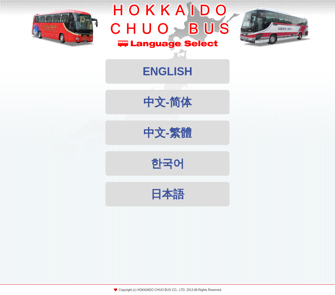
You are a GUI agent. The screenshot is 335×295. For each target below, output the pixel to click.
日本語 (167, 194)
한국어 (167, 163)
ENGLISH (167, 71)
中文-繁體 (167, 132)
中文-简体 (167, 102)
